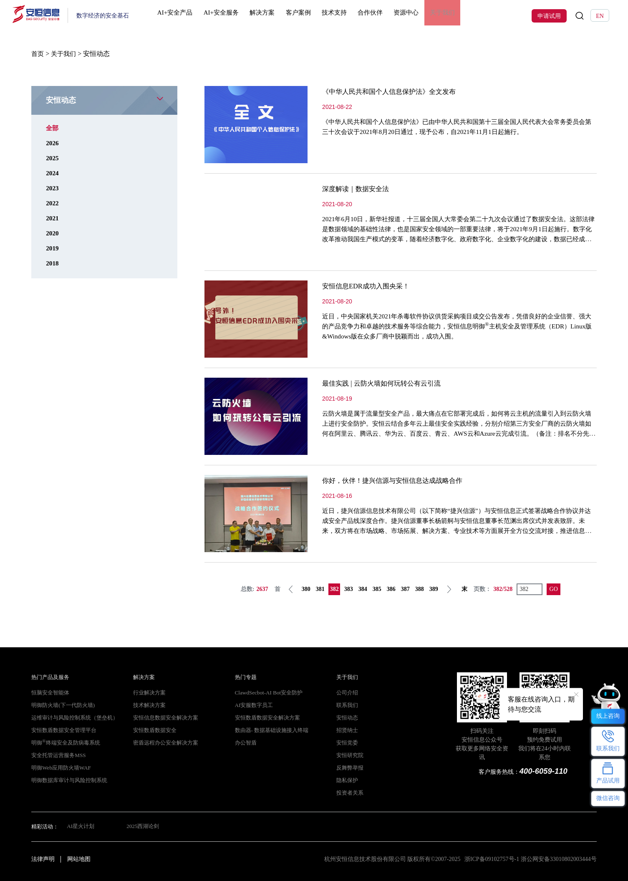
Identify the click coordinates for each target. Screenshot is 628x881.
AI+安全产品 (182, 15)
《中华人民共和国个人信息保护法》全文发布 (397, 91)
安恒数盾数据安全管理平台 (63, 730)
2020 (52, 233)
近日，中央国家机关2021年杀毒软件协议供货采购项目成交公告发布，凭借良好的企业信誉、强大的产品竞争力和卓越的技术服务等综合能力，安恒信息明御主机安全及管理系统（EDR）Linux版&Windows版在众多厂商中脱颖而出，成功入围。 (459, 326)
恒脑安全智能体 (50, 693)
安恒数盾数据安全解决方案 (267, 718)
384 (362, 589)
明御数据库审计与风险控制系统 (69, 780)
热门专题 (246, 677)
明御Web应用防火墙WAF (60, 768)
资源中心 (417, 15)
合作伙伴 (381, 15)
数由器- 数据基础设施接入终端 (271, 730)
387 (405, 589)
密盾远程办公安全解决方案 (165, 743)
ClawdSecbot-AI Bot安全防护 (267, 693)
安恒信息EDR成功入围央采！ (371, 286)
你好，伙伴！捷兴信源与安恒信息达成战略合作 (401, 480)
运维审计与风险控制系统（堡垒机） (74, 718)
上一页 (291, 589)
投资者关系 (349, 793)
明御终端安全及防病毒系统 (65, 743)
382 (334, 589)
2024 (52, 173)
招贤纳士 (347, 730)
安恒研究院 (349, 755)
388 (419, 589)
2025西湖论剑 (143, 827)
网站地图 (79, 859)
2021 (52, 218)
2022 (52, 203)
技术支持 (344, 15)
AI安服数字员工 (254, 705)
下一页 (449, 589)
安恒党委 (347, 743)
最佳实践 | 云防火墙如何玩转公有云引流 (388, 383)
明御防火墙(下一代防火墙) (62, 705)
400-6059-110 (543, 771)
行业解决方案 (149, 693)
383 (348, 589)
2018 (52, 263)
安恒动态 (347, 718)
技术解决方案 (149, 705)
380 (306, 589)
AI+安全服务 (229, 15)
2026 (52, 142)
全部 (52, 127)
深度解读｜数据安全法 (359, 188)
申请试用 (549, 16)
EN (600, 16)
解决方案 (271, 15)
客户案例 (308, 15)
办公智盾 (246, 743)
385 (377, 589)
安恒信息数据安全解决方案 (165, 718)
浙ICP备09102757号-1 (491, 859)
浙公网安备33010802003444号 (559, 859)
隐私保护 (347, 780)
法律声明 (43, 859)
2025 (52, 158)
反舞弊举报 (349, 768)
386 (391, 589)
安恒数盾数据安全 (155, 730)
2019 (52, 248)
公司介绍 (347, 693)
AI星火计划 (80, 827)
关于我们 (454, 15)
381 (320, 589)
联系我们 (347, 705)
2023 (52, 188)
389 (433, 589)
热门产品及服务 (50, 677)
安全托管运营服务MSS (58, 755)
